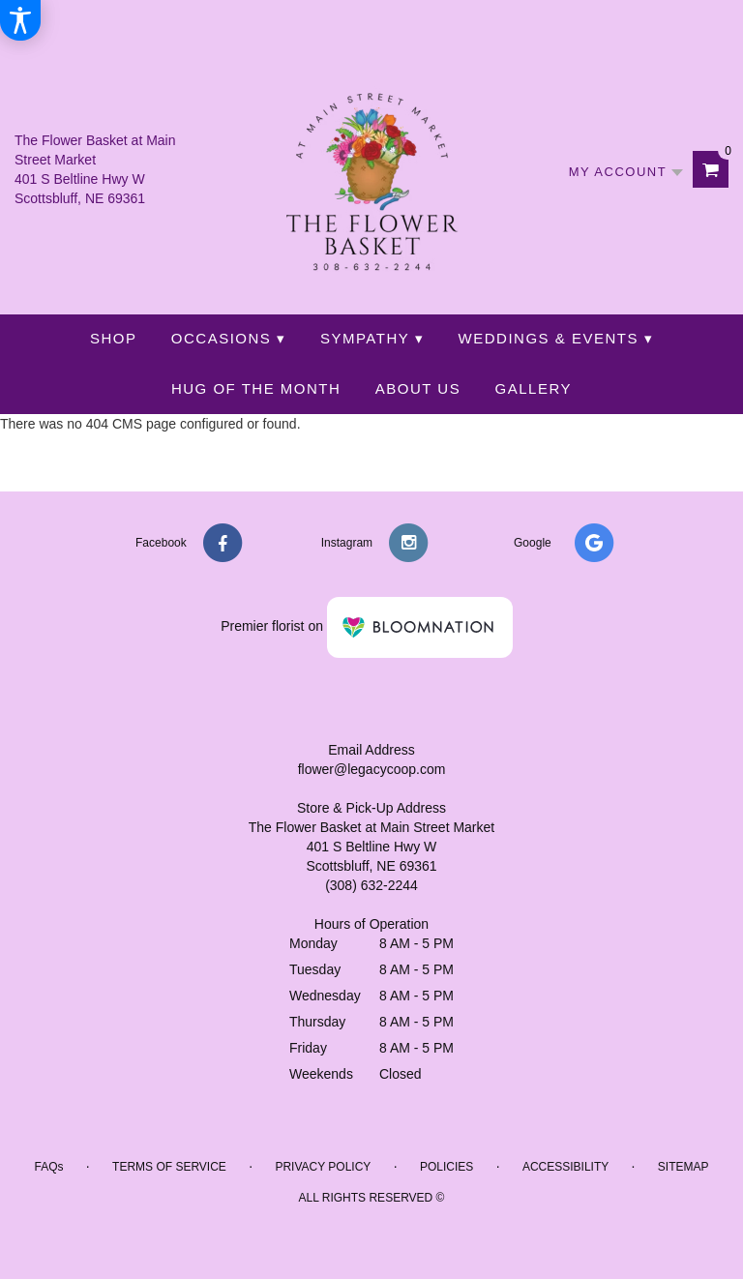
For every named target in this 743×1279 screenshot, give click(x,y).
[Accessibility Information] (20, 20)
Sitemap (683, 1167)
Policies (446, 1167)
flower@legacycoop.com (372, 769)
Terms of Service (169, 1167)
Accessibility (565, 1167)
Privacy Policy (323, 1167)
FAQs (48, 1167)
